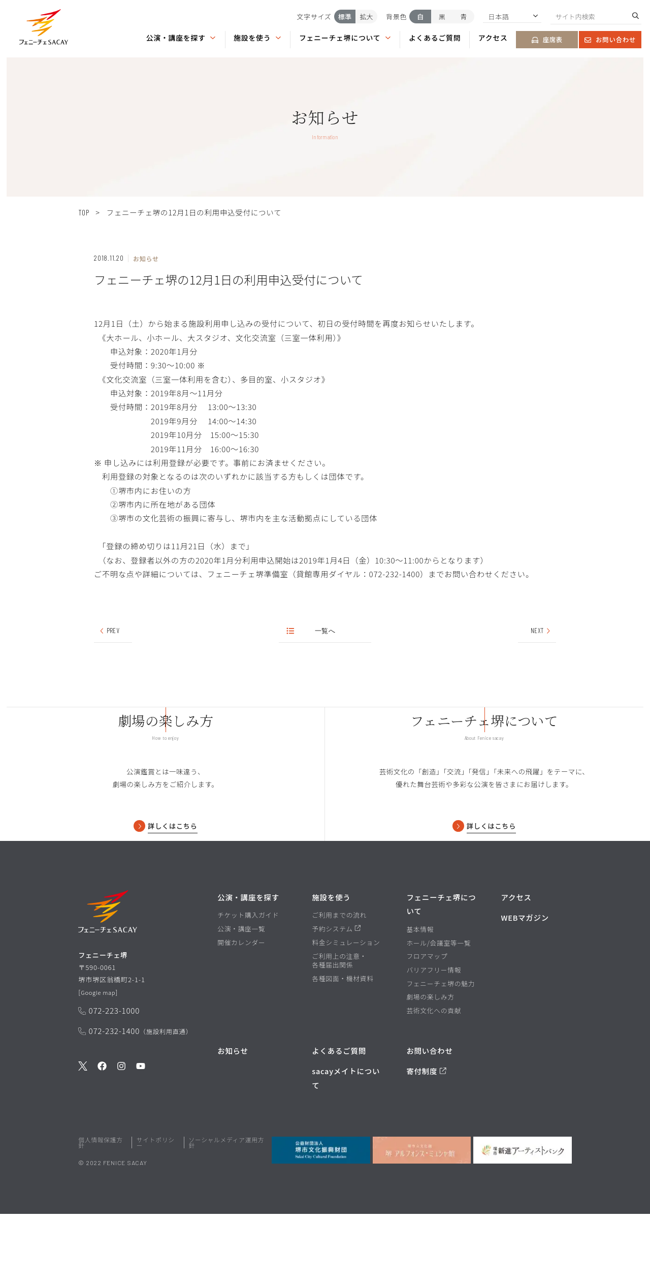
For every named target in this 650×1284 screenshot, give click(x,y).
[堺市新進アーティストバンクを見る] (522, 1220)
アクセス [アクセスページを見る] (493, 38)
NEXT (541, 631)
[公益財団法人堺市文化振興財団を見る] (321, 1220)
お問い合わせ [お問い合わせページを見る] (610, 39)
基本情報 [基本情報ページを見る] (420, 999)
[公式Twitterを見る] (82, 1143)
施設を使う (257, 38)
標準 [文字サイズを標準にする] (344, 16)
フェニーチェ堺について (345, 38)
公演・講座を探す (181, 38)
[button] (43, 29)
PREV (108, 631)
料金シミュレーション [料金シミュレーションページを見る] (346, 1012)
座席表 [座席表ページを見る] (547, 39)
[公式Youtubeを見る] (140, 1143)
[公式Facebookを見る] (102, 1143)
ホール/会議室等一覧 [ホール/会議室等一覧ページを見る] (438, 1013)
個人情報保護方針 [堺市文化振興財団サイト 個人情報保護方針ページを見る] (100, 1212)
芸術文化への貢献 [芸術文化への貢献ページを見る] (433, 1080)
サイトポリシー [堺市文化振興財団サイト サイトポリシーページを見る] (156, 1212)
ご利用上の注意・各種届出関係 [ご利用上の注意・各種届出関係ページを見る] (339, 1031)
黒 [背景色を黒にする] (442, 16)
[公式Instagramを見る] (121, 1143)
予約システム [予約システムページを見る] (336, 999)
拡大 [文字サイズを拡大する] (366, 16)
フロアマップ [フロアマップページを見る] (426, 1026)
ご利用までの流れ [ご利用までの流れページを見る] (339, 985)
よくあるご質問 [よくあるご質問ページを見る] (435, 38)
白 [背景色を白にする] (420, 16)
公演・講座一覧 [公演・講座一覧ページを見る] (241, 999)
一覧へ (311, 631)
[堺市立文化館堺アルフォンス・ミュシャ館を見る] (422, 1220)
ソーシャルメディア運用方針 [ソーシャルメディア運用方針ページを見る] (226, 1212)
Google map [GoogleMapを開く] (101, 1068)
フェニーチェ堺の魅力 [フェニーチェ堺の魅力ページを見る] (440, 1053)
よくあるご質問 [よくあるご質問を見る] (339, 1120)
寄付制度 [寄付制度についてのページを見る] (426, 1141)
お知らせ (232, 1120)
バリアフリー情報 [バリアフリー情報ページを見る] (433, 1040)
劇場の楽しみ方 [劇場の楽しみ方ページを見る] (430, 1067)
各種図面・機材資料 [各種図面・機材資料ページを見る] (342, 1048)
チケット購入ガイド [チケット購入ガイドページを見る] (248, 985)
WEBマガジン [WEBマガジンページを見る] (525, 988)
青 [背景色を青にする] (463, 16)
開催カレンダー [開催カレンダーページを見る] (241, 1012)
